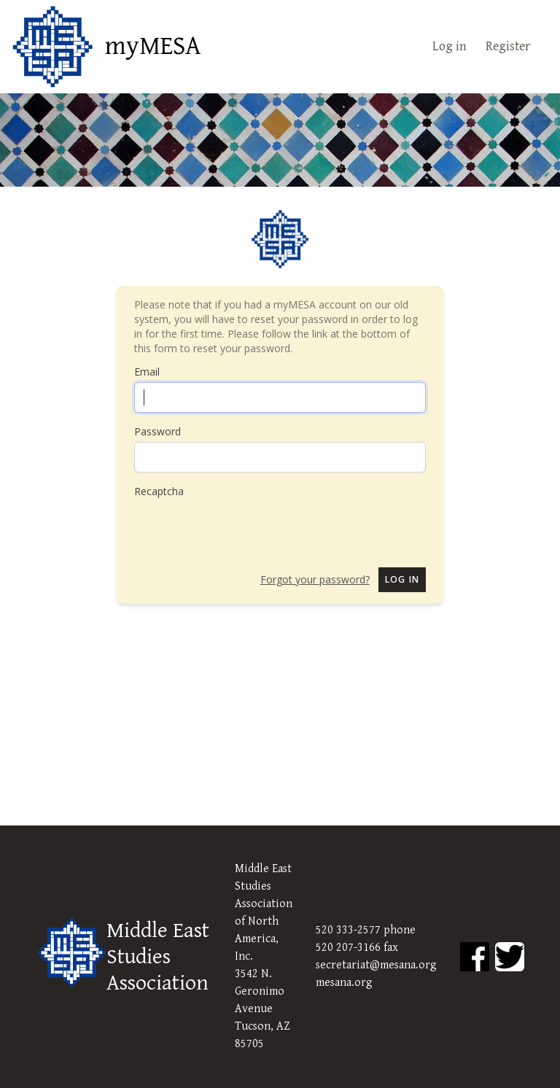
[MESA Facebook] (474, 956)
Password (157, 431)
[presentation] (245, 527)
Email (147, 371)
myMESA (153, 46)
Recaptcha (159, 491)
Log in (449, 46)
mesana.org (344, 983)
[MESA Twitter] (509, 956)
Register (508, 46)
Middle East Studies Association (157, 956)
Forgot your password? (315, 579)
